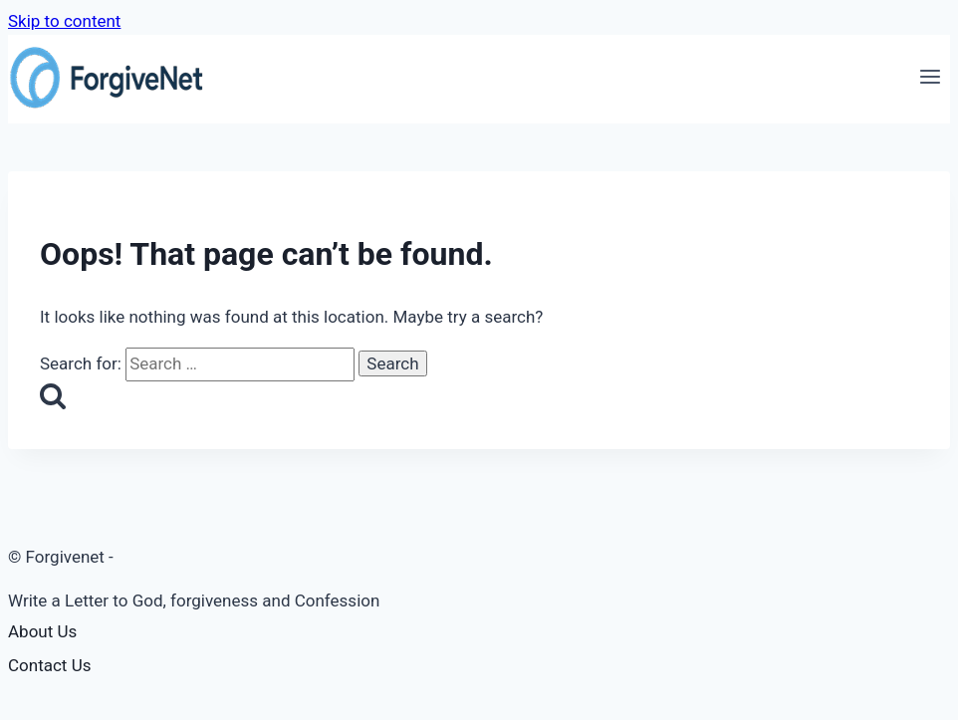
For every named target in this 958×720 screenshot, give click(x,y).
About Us (42, 631)
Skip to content (64, 21)
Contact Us (49, 665)
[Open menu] (929, 80)
